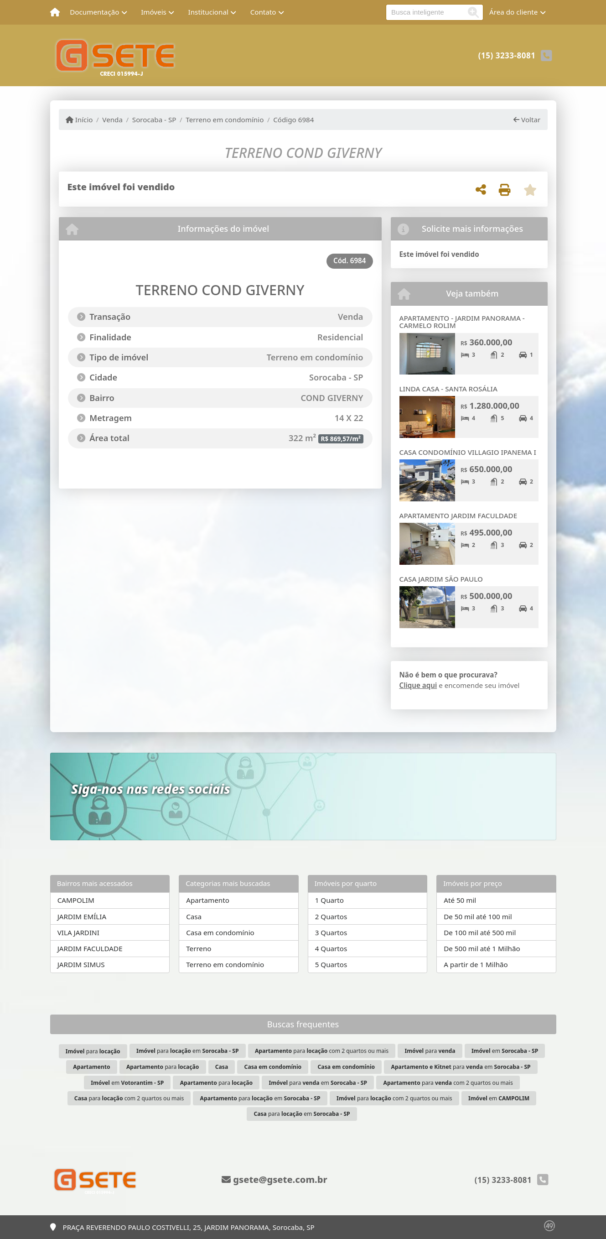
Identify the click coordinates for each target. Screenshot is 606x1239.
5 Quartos (331, 964)
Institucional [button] (208, 11)
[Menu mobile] (55, 12)
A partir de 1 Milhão (476, 964)
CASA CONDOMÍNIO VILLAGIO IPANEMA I (467, 452)
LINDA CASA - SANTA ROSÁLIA (448, 388)
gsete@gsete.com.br (274, 1179)
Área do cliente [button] (513, 11)
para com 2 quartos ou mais (321, 1051)
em (504, 1051)
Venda (112, 119)
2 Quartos (331, 916)
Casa (194, 916)
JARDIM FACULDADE (90, 948)
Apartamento (207, 900)
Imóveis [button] (153, 11)
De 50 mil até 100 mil (478, 916)
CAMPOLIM (75, 900)
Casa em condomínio (220, 932)
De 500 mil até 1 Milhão (482, 948)
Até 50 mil (460, 900)
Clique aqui (418, 685)
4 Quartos (331, 948)
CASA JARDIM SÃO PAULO (441, 578)
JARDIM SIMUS (81, 964)
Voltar (526, 119)
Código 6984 (293, 119)
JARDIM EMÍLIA (81, 916)
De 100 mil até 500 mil (480, 932)
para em (187, 1051)
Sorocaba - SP (154, 119)
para (93, 1051)
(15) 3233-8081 (507, 55)
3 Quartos (331, 932)
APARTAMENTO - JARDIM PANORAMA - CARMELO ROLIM (462, 321)
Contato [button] (263, 11)
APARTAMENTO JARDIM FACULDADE (458, 515)
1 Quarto (329, 900)
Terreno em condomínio (225, 119)
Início (79, 119)
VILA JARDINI (78, 932)
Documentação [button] (94, 11)
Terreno (198, 948)
